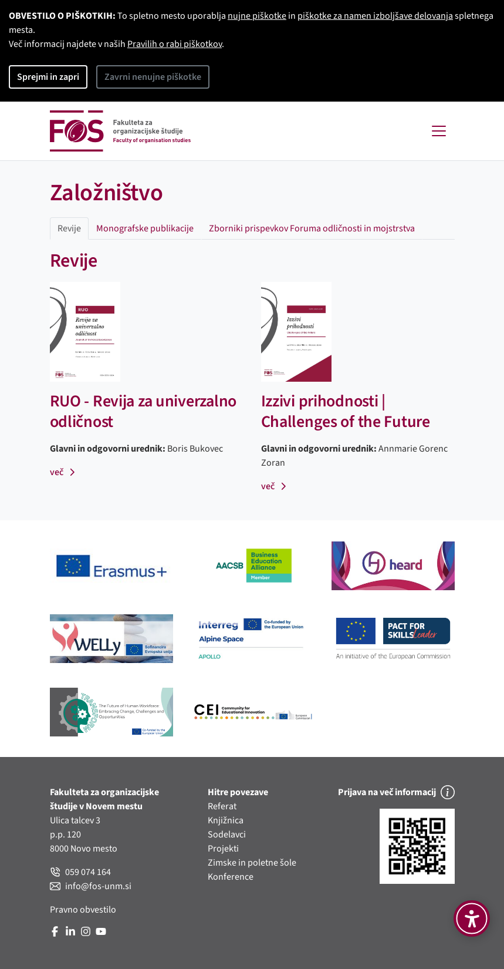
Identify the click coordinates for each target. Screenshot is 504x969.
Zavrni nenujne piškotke (152, 76)
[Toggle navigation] (439, 131)
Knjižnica (225, 820)
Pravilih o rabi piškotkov (174, 44)
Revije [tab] (69, 228)
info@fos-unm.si (90, 886)
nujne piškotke (257, 15)
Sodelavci (227, 834)
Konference (230, 876)
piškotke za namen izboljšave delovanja (375, 15)
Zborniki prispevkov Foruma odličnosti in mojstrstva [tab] (312, 228)
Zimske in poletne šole (252, 862)
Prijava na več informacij (396, 792)
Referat (222, 806)
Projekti (223, 848)
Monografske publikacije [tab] (145, 228)
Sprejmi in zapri (48, 76)
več (63, 472)
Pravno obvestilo (83, 909)
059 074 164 (80, 872)
